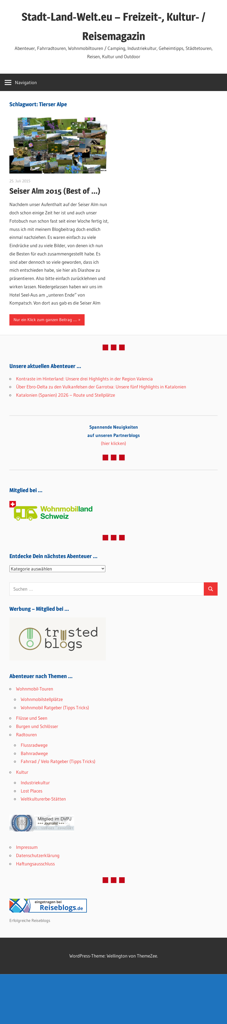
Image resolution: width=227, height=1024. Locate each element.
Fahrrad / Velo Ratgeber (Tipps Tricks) (58, 761)
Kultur (22, 772)
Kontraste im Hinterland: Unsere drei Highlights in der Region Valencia (84, 379)
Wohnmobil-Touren (34, 689)
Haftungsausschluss (35, 863)
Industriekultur (35, 782)
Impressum (27, 847)
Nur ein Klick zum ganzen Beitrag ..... (45, 319)
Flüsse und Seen (31, 718)
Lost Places (31, 791)
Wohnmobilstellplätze (42, 699)
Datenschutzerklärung (37, 855)
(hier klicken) (113, 435)
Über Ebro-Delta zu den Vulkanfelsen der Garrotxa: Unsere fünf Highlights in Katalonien (101, 387)
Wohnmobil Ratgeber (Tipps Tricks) (55, 707)
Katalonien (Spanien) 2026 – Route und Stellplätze (65, 395)
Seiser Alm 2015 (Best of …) (54, 191)
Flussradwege (34, 745)
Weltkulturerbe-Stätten (43, 799)
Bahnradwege (34, 753)
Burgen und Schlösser (37, 726)
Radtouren (26, 734)
